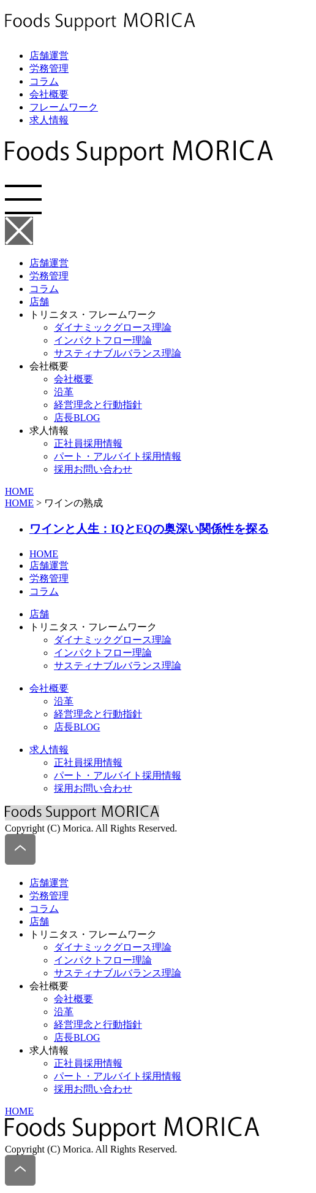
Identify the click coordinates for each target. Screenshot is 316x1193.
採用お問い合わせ (93, 469)
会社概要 (49, 94)
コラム (44, 81)
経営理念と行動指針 (98, 405)
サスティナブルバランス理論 (117, 353)
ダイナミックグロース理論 (112, 327)
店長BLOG (77, 417)
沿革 (63, 392)
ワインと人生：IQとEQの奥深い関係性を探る (149, 528)
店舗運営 (49, 55)
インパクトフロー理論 (103, 340)
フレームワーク (63, 107)
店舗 (39, 301)
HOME (19, 491)
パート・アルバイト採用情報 (117, 456)
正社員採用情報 (88, 443)
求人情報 (49, 120)
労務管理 (49, 68)
